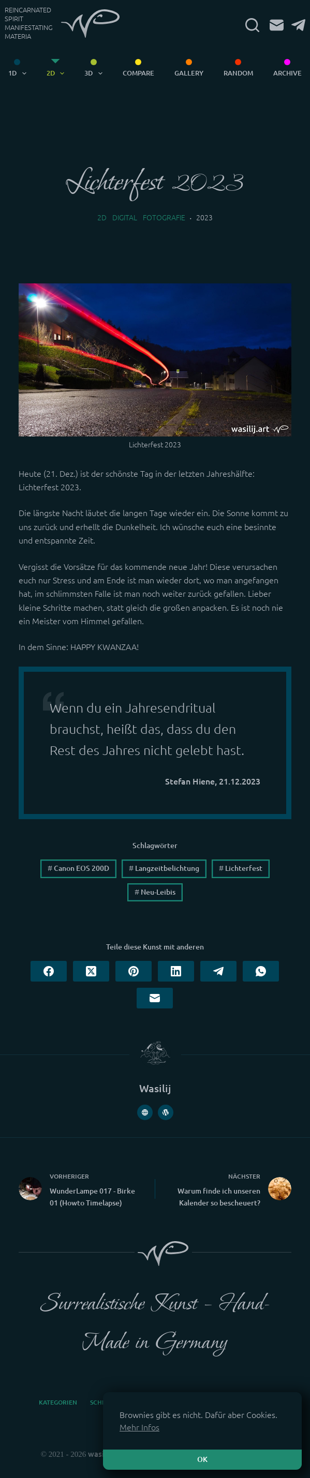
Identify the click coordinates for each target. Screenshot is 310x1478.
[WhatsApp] (261, 971)
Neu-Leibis (155, 892)
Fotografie (164, 218)
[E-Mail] (277, 25)
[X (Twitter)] (91, 971)
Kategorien (58, 1402)
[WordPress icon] (165, 1112)
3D (95, 73)
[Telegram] (298, 25)
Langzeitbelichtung (164, 868)
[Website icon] (145, 1112)
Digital (124, 218)
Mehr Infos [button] (139, 1427)
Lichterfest (240, 868)
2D (57, 73)
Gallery (188, 73)
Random (238, 73)
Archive (287, 73)
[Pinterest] (133, 971)
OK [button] (202, 1459)
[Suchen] (252, 25)
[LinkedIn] (176, 971)
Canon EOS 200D (78, 868)
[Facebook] (49, 971)
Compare (138, 73)
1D (19, 73)
